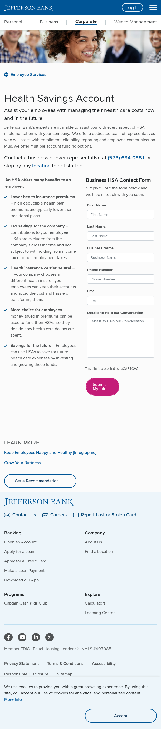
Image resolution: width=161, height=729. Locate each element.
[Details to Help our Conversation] (121, 338)
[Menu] (153, 7)
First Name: (97, 205)
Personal (13, 22)
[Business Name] (121, 257)
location (41, 165)
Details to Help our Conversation (115, 312)
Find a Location (99, 551)
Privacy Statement (21, 663)
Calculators (95, 603)
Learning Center (100, 613)
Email (92, 291)
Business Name (100, 248)
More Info (13, 699)
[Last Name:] (121, 236)
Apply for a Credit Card (25, 561)
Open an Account (20, 542)
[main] (80, 289)
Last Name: (96, 226)
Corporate (86, 22)
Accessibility (104, 663)
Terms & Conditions (65, 663)
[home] (59, 7)
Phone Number (100, 269)
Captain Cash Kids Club (25, 603)
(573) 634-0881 (126, 157)
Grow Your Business (22, 463)
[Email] (121, 300)
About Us (93, 542)
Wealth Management (135, 22)
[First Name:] (121, 214)
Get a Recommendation (37, 481)
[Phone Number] (121, 279)
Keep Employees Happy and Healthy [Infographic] (50, 452)
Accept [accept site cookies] (120, 716)
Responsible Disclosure (26, 674)
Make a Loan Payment (24, 570)
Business (49, 22)
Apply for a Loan (19, 551)
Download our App (21, 580)
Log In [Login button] (132, 7)
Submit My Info (99, 386)
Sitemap (64, 674)
